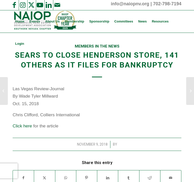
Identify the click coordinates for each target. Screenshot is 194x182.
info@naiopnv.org (130, 3)
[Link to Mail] (57, 5)
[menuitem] (20, 21)
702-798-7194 (167, 3)
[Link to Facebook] (14, 5)
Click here (22, 125)
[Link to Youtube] (40, 5)
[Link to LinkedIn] (48, 5)
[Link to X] (31, 5)
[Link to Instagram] (23, 5)
